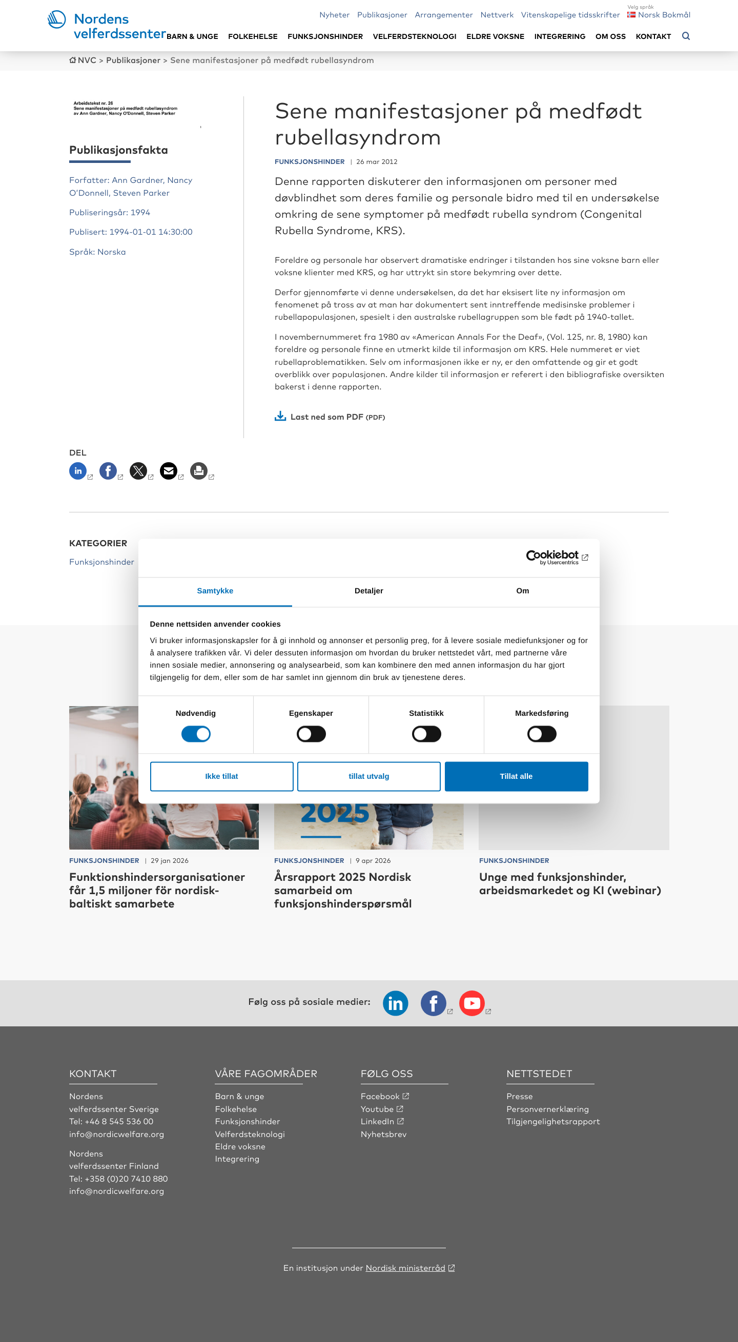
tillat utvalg (368, 776)
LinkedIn (378, 1120)
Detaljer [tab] (369, 591)
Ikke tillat (221, 776)
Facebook (380, 1095)
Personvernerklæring (547, 1108)
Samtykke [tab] (215, 591)
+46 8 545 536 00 (119, 1120)
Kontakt (653, 36)
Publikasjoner (382, 14)
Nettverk (497, 14)
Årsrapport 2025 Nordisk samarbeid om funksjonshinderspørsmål (343, 890)
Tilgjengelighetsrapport (553, 1120)
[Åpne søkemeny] (686, 36)
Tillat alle (516, 776)
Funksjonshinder (325, 36)
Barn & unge (192, 36)
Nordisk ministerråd (405, 1267)
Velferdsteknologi (415, 36)
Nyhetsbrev (384, 1133)
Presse (519, 1095)
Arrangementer (444, 14)
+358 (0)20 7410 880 (126, 1178)
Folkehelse (253, 36)
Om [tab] (522, 591)
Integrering (560, 36)
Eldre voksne (495, 36)
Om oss (611, 36)
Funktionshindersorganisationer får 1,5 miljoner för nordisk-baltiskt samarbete (157, 890)
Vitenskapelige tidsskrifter (570, 14)
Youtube (377, 1108)
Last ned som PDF (327, 416)
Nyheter (334, 14)
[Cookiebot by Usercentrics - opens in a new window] (543, 557)
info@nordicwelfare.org (117, 1133)
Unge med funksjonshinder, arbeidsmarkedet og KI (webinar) (570, 883)
